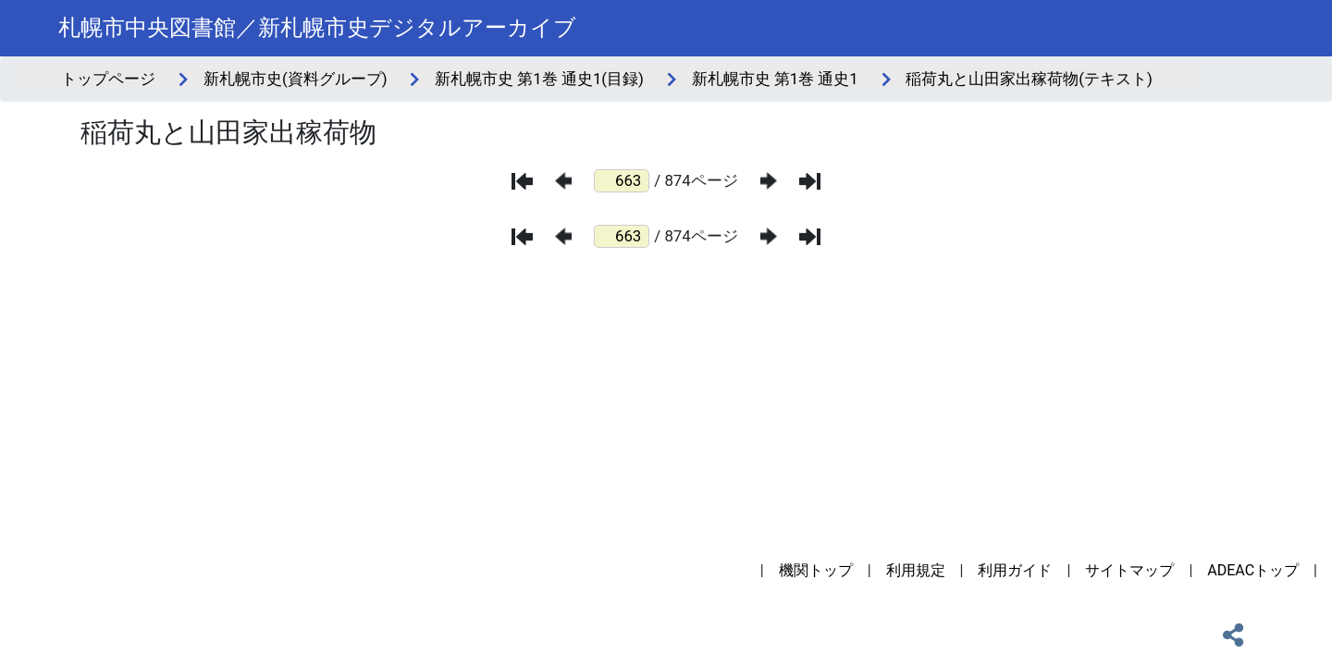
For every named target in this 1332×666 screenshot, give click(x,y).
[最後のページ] (809, 181)
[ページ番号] (621, 180)
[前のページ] (563, 181)
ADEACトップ (1253, 570)
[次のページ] (768, 181)
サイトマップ (1129, 570)
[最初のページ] (522, 181)
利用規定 (915, 570)
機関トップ (816, 570)
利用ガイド (1015, 570)
